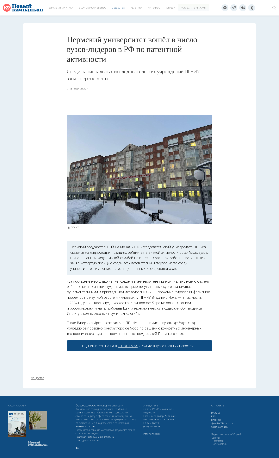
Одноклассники (219, 427)
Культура (136, 7)
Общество (118, 7)
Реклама (215, 413)
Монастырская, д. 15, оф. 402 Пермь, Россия (158, 421)
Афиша (170, 7)
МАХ (219, 423)
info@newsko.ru (151, 434)
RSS (213, 416)
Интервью (154, 7)
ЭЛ (86, 426)
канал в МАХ (128, 345)
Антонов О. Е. (172, 416)
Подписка (216, 420)
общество (37, 378)
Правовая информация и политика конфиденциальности (95, 438)
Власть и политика (61, 7)
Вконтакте (227, 423)
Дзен (214, 423)
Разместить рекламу (193, 7)
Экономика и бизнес (92, 7)
